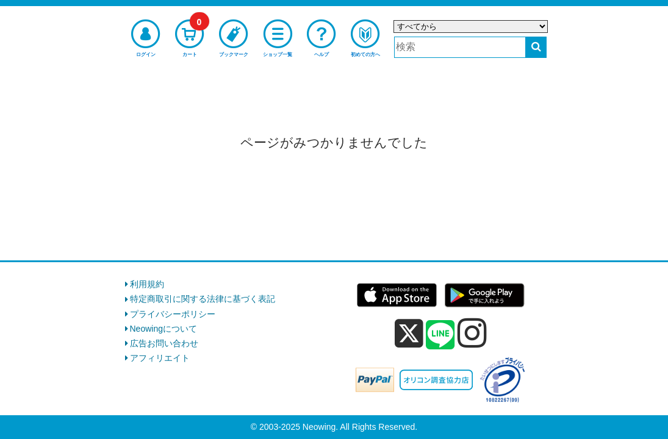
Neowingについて (163, 329)
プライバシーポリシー (172, 314)
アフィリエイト (160, 358)
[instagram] (472, 333)
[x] (409, 333)
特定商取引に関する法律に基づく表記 (202, 299)
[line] (440, 335)
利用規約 (147, 284)
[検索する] (536, 47)
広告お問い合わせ (164, 343)
